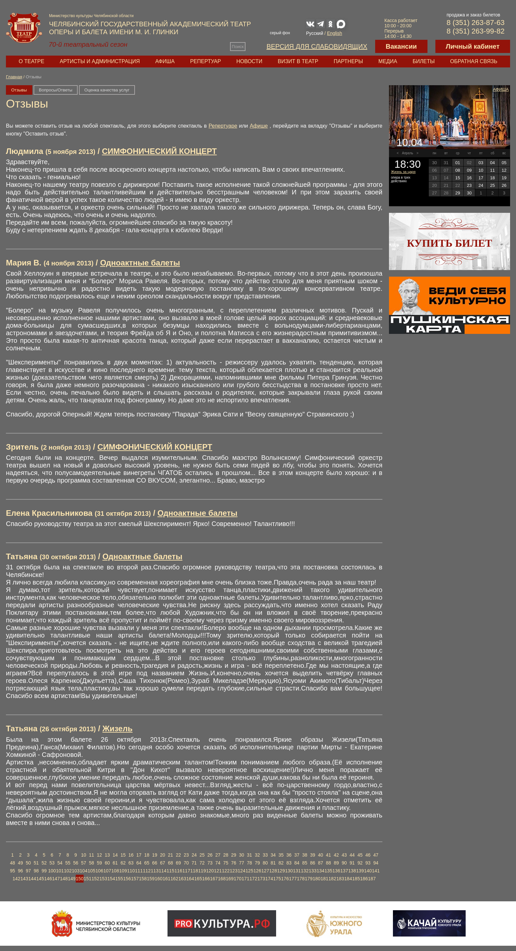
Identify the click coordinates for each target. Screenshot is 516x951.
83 (289, 862)
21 (170, 855)
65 (146, 862)
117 (186, 870)
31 (249, 855)
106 (99, 870)
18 (146, 855)
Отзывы (19, 90)
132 (304, 870)
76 (233, 862)
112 (146, 870)
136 (336, 870)
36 (289, 855)
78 (249, 862)
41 (328, 855)
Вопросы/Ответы (55, 90)
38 (304, 855)
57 (83, 862)
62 (123, 862)
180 (316, 878)
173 (261, 878)
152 (95, 878)
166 (206, 878)
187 (371, 878)
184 (348, 878)
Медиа (387, 61)
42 (336, 855)
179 (308, 878)
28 (225, 855)
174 (269, 878)
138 (352, 870)
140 (368, 870)
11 (91, 855)
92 (360, 862)
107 (107, 870)
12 (99, 855)
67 (162, 862)
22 (178, 855)
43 (344, 855)
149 (71, 878)
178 (300, 878)
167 (214, 878)
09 (469, 170)
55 (67, 862)
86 (312, 862)
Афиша (165, 61)
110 (131, 870)
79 (257, 862)
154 (111, 878)
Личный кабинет (473, 46)
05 (504, 162)
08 (457, 170)
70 (186, 862)
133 (312, 870)
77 (241, 862)
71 (194, 862)
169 (229, 878)
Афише (259, 126)
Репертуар (205, 61)
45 (360, 855)
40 (320, 855)
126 (257, 870)
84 (296, 862)
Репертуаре (223, 126)
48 (12, 862)
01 (457, 162)
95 (12, 870)
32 (257, 855)
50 (28, 862)
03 (480, 162)
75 (225, 862)
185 (356, 878)
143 (24, 878)
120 (210, 870)
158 (142, 878)
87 (320, 862)
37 (296, 855)
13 (107, 855)
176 (285, 878)
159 (150, 878)
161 (166, 878)
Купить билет (449, 243)
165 (198, 878)
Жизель (117, 728)
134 (320, 870)
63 (131, 862)
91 (352, 862)
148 (63, 878)
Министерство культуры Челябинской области (91, 15)
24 (194, 855)
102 (67, 870)
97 (28, 870)
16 (131, 855)
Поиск (238, 46)
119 (202, 870)
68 (170, 862)
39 (312, 855)
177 (293, 878)
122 (225, 870)
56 (75, 862)
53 (52, 862)
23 (186, 855)
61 (115, 862)
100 (52, 870)
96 (20, 870)
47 (375, 855)
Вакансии (401, 46)
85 (304, 862)
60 (107, 862)
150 (79, 878)
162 (174, 878)
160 (158, 878)
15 (123, 855)
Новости (249, 61)
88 (328, 862)
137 (344, 870)
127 (265, 870)
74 (217, 862)
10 (83, 855)
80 (265, 862)
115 (170, 870)
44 (352, 855)
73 (210, 862)
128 (273, 870)
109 (123, 870)
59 (99, 862)
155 (119, 878)
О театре (31, 61)
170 (237, 878)
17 (139, 855)
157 (135, 878)
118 (194, 870)
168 (221, 878)
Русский (314, 33)
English (334, 33)
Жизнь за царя (403, 172)
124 (241, 870)
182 (332, 878)
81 (273, 862)
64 (139, 862)
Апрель (407, 153)
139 (360, 870)
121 (217, 870)
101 (60, 870)
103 (75, 870)
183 (340, 878)
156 (127, 878)
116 (178, 870)
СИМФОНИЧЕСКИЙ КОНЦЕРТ (159, 151)
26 (210, 855)
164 (190, 878)
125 (249, 870)
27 (217, 855)
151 (87, 878)
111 (138, 870)
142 (16, 878)
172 (253, 878)
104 (83, 870)
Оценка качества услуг (106, 90)
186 (364, 878)
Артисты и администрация (100, 61)
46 (368, 855)
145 (40, 878)
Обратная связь (473, 61)
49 (20, 862)
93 (368, 862)
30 (241, 855)
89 (336, 862)
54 (60, 862)
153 (103, 878)
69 (178, 862)
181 (324, 878)
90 (344, 862)
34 (273, 855)
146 (48, 878)
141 (375, 870)
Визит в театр (298, 61)
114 (162, 870)
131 (296, 870)
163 (182, 878)
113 (154, 870)
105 (91, 870)
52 (44, 862)
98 (36, 870)
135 (328, 870)
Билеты (424, 61)
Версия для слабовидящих (317, 46)
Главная (14, 76)
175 (277, 878)
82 (281, 862)
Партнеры (348, 61)
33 (265, 855)
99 (44, 870)
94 (375, 862)
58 (91, 862)
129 (281, 870)
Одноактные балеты (140, 262)
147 (56, 878)
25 (202, 855)
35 (281, 855)
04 (492, 162)
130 (289, 870)
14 (115, 855)
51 (36, 862)
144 (32, 878)
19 (154, 855)
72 (202, 862)
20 (162, 855)
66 (154, 862)
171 (245, 878)
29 (233, 855)
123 (233, 870)
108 (115, 870)
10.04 (409, 142)
